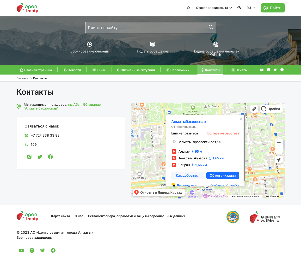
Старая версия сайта (212, 8)
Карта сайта (60, 216)
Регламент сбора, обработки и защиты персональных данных (136, 216)
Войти (276, 8)
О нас (79, 216)
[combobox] (150, 27)
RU (249, 8)
